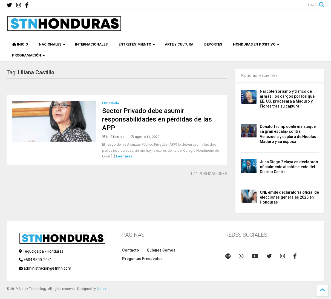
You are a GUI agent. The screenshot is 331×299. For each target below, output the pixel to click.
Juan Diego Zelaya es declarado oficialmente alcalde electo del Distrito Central (289, 167)
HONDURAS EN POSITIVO (256, 44)
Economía (110, 103)
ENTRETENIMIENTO (137, 44)
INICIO (20, 44)
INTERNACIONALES (91, 44)
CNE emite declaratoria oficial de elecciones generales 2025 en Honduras (289, 197)
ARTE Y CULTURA (179, 44)
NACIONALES (52, 44)
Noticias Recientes (259, 75)
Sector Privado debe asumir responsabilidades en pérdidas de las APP (157, 119)
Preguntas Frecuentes (142, 258)
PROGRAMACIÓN (28, 55)
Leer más (124, 156)
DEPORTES (213, 44)
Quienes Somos (161, 250)
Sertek (101, 289)
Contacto (130, 250)
